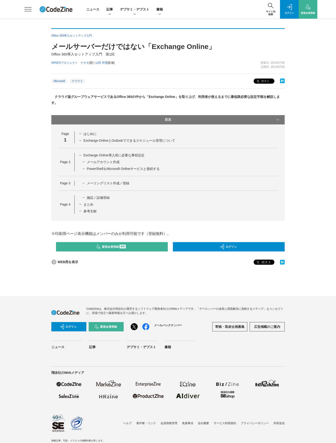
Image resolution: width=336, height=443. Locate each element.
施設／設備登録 (98, 197)
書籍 (159, 9)
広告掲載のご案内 (267, 327)
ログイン (228, 246)
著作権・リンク (146, 423)
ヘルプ (127, 423)
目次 (222, 119)
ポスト (263, 81)
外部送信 (279, 423)
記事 (109, 9)
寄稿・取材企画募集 (230, 327)
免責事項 (187, 423)
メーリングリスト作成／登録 (108, 183)
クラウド (77, 81)
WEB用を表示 (64, 262)
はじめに (90, 134)
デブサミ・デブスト (134, 9)
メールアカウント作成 (103, 162)
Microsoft (59, 81)
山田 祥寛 (101, 62)
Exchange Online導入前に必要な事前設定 (114, 155)
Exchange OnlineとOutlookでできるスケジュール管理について (129, 140)
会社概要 (203, 423)
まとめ (88, 204)
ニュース (92, 9)
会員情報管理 (169, 423)
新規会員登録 (111, 246)
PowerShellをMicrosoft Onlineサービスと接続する (123, 169)
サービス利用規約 (225, 423)
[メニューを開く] (28, 9)
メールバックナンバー (168, 325)
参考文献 (90, 211)
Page (65, 162)
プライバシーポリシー (255, 423)
